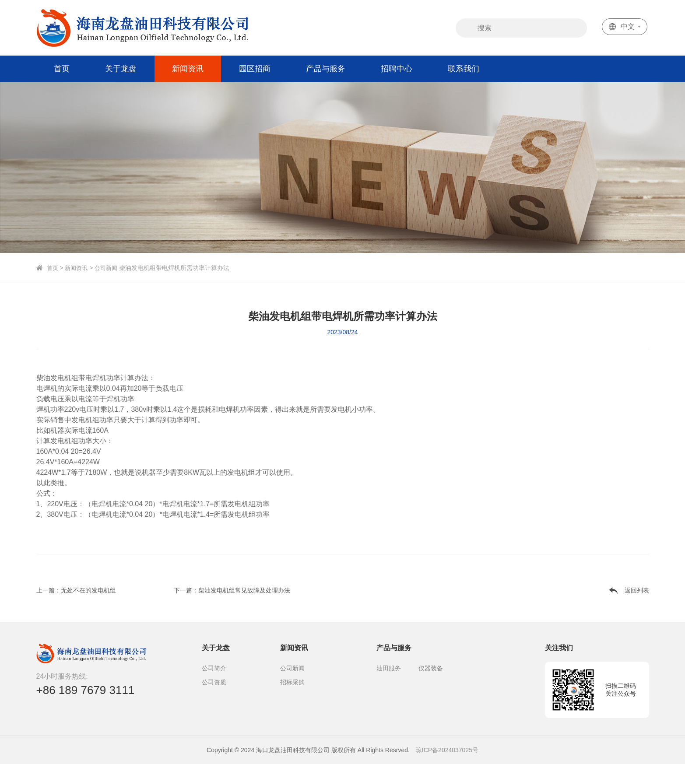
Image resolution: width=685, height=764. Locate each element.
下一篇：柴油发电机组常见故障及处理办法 (232, 590)
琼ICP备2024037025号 (447, 749)
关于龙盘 (121, 68)
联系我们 (463, 68)
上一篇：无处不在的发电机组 (76, 590)
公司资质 (214, 682)
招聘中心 (396, 68)
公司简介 (214, 668)
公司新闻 (109, 267)
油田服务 (388, 668)
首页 (62, 68)
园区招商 (254, 68)
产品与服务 (325, 68)
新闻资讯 (188, 68)
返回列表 (637, 590)
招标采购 (292, 682)
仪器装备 (430, 668)
